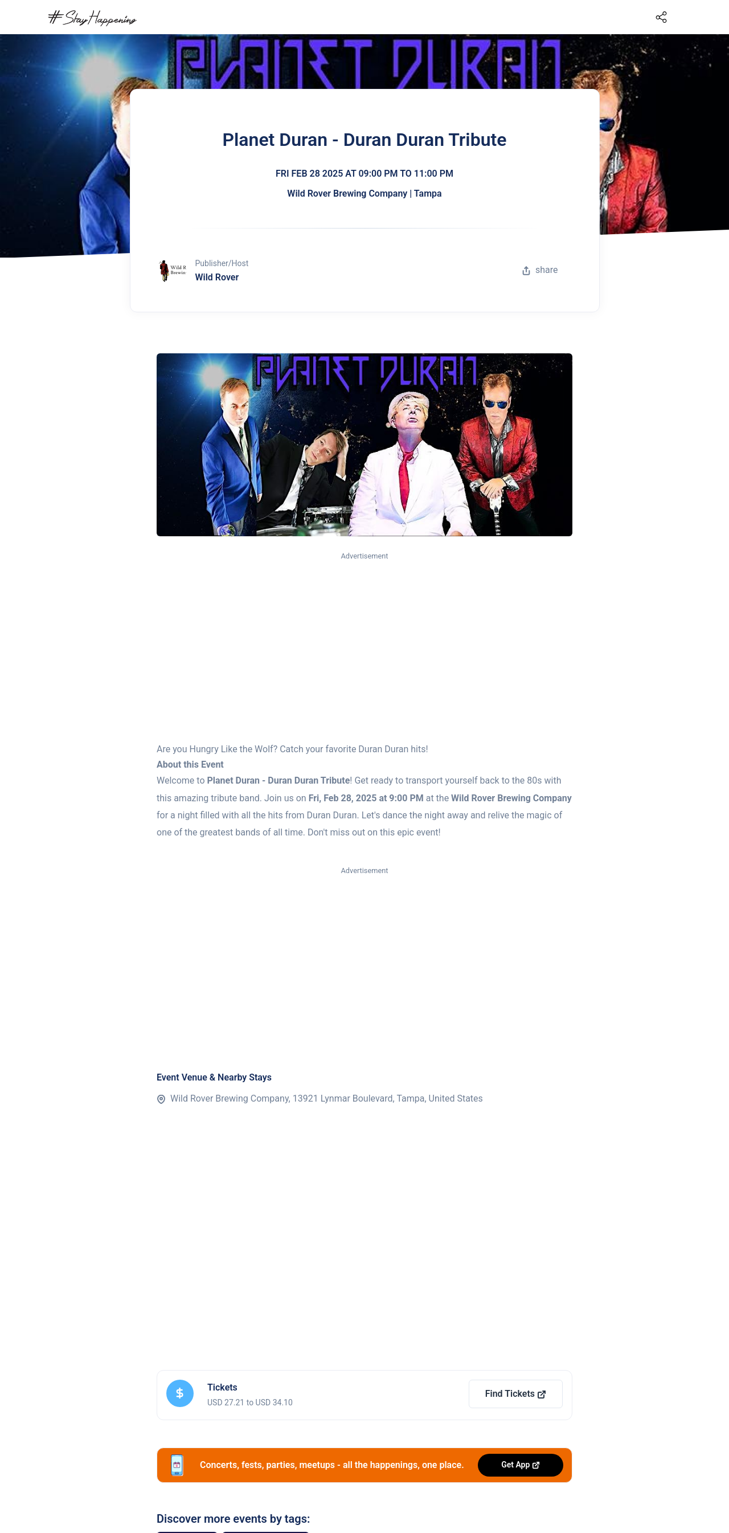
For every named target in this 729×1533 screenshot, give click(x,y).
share (540, 269)
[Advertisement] (364, 648)
